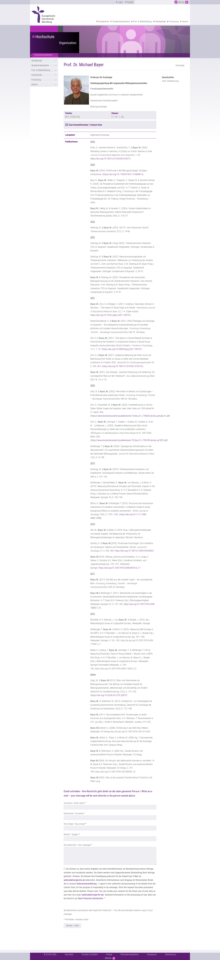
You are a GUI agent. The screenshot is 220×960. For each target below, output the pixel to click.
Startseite (69, 954)
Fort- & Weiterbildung (142, 21)
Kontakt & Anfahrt (90, 954)
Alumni (185, 21)
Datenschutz (170, 954)
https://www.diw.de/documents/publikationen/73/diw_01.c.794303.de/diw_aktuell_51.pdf (130, 416)
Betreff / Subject (71, 834)
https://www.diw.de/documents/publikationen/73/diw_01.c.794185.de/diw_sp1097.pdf (129, 440)
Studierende (103, 21)
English (130, 2)
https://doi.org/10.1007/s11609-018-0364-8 (134, 550)
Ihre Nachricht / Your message (77, 845)
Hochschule (160, 21)
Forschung (173, 21)
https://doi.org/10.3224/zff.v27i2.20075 (109, 695)
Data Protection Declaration (90, 898)
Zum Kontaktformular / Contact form (85, 125)
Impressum (152, 954)
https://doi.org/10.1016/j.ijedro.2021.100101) (110, 315)
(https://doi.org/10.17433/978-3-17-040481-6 (123, 174)
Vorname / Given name (74, 803)
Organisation (67, 43)
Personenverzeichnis (43, 55)
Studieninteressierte (121, 21)
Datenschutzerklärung (87, 883)
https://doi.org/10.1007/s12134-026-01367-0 (110, 158)
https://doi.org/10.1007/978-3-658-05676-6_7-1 (120, 567)
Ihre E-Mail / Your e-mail (74, 824)
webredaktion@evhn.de (74, 880)
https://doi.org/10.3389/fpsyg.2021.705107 (121, 349)
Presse (109, 954)
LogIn (120, 2)
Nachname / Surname (73, 813)
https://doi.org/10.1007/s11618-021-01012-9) (122, 366)
